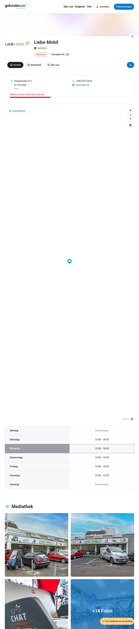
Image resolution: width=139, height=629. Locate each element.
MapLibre (126, 419)
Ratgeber (80, 6)
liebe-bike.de (82, 85)
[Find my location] (130, 125)
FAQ (89, 6)
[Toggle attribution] (132, 419)
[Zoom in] (130, 110)
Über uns (68, 6)
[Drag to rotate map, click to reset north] (130, 119)
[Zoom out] (130, 115)
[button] (69, 261)
